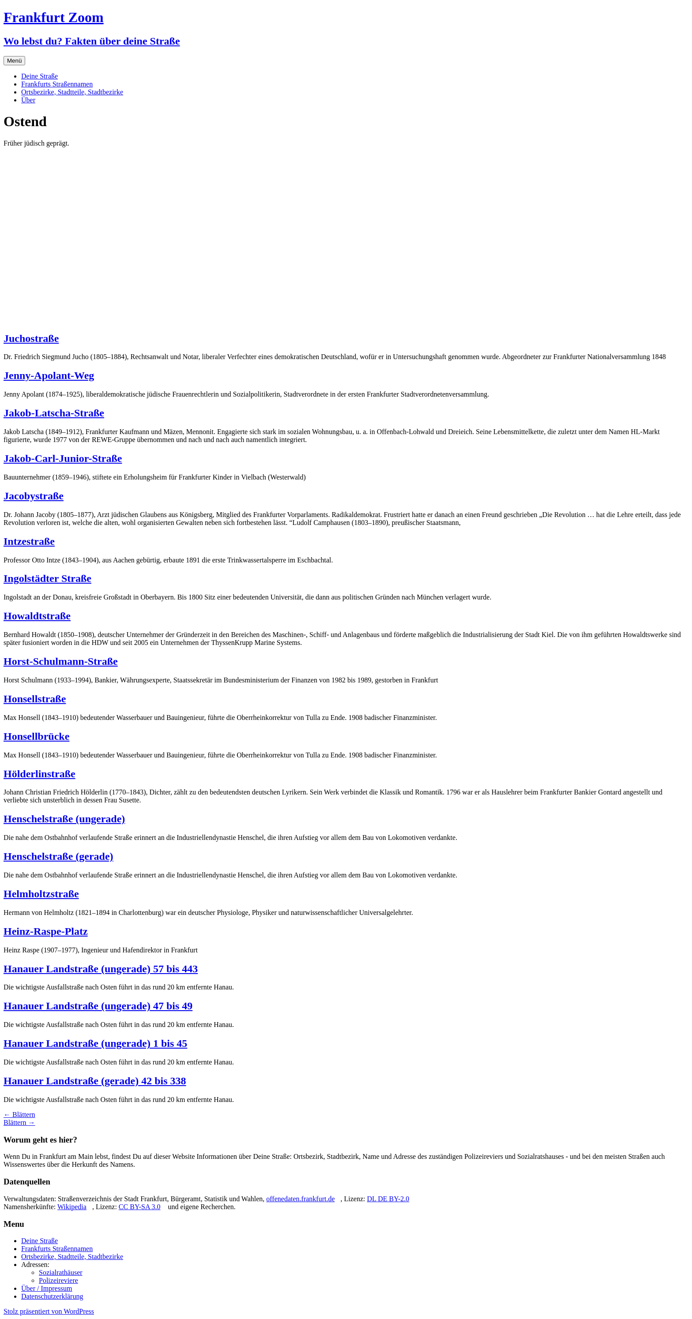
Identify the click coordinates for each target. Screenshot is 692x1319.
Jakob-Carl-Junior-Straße (63, 458)
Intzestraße (29, 541)
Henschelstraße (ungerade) (64, 818)
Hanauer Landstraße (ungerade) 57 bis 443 (101, 968)
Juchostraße (31, 338)
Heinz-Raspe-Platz (46, 931)
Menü (14, 60)
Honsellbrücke (36, 736)
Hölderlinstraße (39, 773)
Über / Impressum (46, 1288)
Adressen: (35, 1264)
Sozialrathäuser (61, 1272)
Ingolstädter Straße (47, 578)
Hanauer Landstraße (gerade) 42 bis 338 (95, 1081)
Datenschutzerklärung (52, 1296)
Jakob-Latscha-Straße (54, 413)
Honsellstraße (35, 698)
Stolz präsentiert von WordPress (49, 1311)
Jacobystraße (34, 496)
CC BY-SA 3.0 (140, 1206)
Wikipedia (71, 1206)
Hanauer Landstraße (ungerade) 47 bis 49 (98, 1006)
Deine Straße (39, 76)
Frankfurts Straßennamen (57, 84)
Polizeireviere (58, 1280)
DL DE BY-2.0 (388, 1199)
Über (28, 100)
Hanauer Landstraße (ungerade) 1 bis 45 (95, 1043)
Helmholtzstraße (41, 893)
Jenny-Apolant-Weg (49, 375)
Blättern (19, 1114)
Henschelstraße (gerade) (58, 856)
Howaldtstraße (37, 616)
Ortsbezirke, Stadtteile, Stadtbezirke (72, 92)
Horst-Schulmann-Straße (61, 661)
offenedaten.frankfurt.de (300, 1199)
